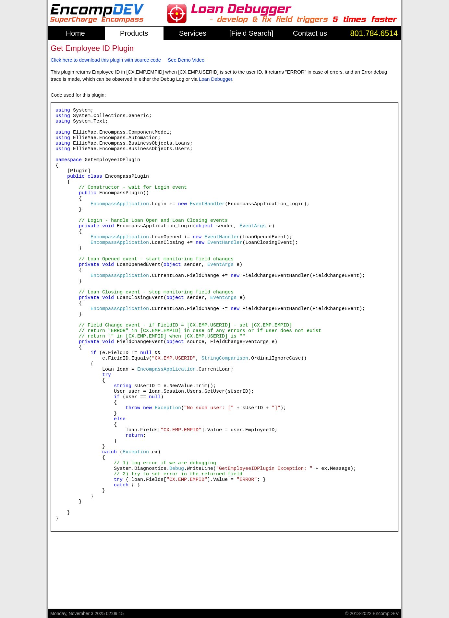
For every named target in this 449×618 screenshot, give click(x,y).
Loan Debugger (215, 79)
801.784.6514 (374, 33)
